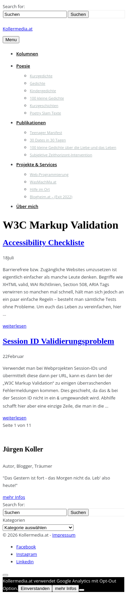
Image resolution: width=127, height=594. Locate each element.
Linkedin (25, 561)
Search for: (14, 6)
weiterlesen (14, 326)
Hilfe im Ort (40, 189)
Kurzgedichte (41, 75)
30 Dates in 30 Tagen (48, 140)
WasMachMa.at (43, 181)
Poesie (23, 66)
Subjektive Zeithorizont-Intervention (61, 154)
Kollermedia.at (18, 29)
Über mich (27, 206)
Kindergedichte (43, 90)
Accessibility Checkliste (43, 242)
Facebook (26, 546)
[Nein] (81, 589)
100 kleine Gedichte (47, 98)
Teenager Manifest (46, 132)
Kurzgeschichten (44, 105)
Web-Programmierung (49, 174)
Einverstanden (35, 587)
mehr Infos (14, 496)
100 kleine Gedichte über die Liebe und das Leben (73, 147)
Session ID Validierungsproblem (58, 341)
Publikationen (31, 123)
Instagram (26, 553)
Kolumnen (27, 54)
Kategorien (14, 519)
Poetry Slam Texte (45, 112)
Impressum (64, 534)
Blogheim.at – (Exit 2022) (51, 196)
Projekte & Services (36, 164)
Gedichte (37, 83)
